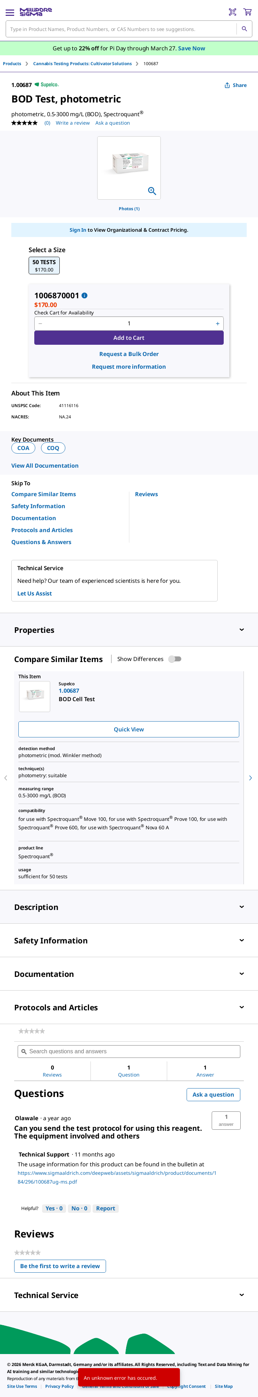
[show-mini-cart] (247, 12)
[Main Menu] (10, 12)
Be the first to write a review (63, 1267)
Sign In (78, 229)
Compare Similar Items (43, 494)
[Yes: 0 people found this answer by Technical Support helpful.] (54, 1208)
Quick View (128, 729)
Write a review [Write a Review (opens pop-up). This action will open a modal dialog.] (73, 122)
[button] (44, 265)
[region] (129, 168)
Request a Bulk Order (128, 353)
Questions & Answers (41, 542)
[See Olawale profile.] (26, 1118)
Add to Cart (128, 338)
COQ (53, 448)
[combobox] (129, 29)
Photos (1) (129, 209)
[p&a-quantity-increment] (217, 323)
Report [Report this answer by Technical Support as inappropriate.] (105, 1208)
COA (23, 448)
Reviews (146, 494)
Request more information (129, 366)
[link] (31, 1031)
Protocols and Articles (42, 530)
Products (12, 64)
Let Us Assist (34, 593)
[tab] (18, 63)
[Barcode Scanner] (232, 12)
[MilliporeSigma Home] (36, 12)
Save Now (191, 48)
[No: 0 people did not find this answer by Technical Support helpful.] (79, 1208)
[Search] (244, 29)
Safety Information (38, 506)
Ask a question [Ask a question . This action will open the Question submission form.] (112, 122)
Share (235, 85)
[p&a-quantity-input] (129, 323)
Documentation (33, 518)
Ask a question (213, 1094)
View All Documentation (45, 465)
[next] (250, 778)
